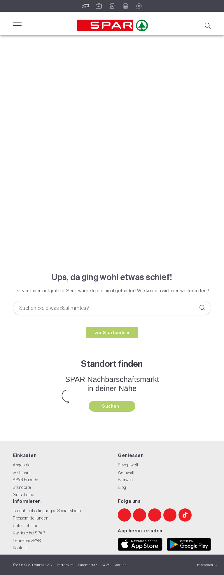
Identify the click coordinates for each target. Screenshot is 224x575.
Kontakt (20, 548)
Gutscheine (23, 494)
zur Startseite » (112, 332)
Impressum (65, 565)
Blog (122, 487)
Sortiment (22, 472)
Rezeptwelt (128, 465)
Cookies (120, 565)
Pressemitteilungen (30, 518)
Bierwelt (125, 479)
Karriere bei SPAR (29, 533)
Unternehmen (25, 525)
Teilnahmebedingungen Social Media (47, 510)
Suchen (111, 406)
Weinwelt (126, 472)
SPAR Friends (25, 479)
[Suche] (207, 25)
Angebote (21, 465)
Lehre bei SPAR (27, 540)
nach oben (207, 565)
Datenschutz (87, 565)
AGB (105, 565)
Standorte (22, 487)
